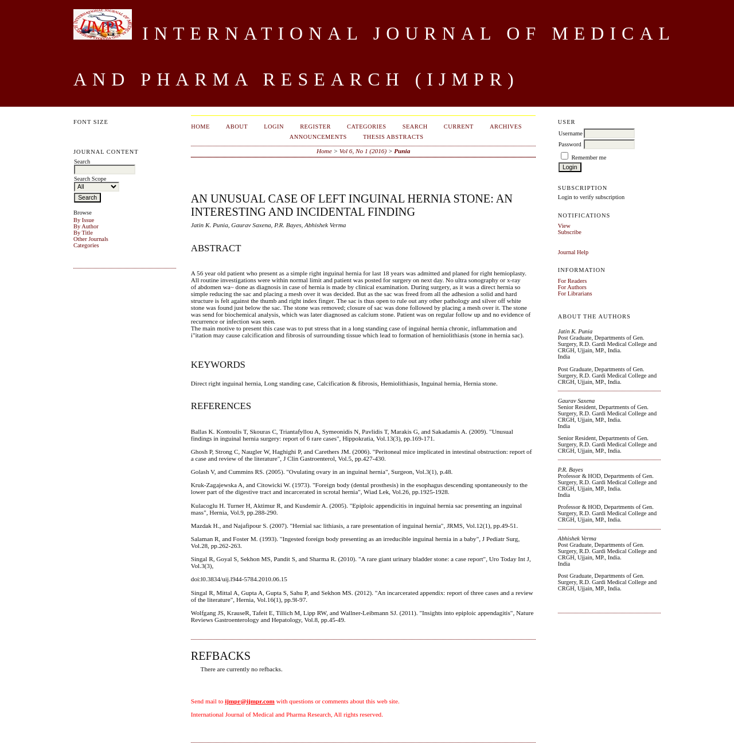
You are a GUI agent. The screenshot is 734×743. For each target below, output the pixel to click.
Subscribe (569, 232)
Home (200, 126)
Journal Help (573, 252)
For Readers (572, 281)
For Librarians (575, 293)
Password (570, 144)
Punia (402, 150)
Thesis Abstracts (393, 137)
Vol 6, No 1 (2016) (362, 150)
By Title (83, 232)
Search (415, 126)
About (237, 126)
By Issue (83, 220)
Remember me (588, 157)
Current (459, 126)
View (564, 226)
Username (571, 133)
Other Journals (90, 239)
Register (315, 126)
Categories (86, 245)
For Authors (572, 287)
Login (274, 126)
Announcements (318, 137)
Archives (506, 126)
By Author (86, 226)
